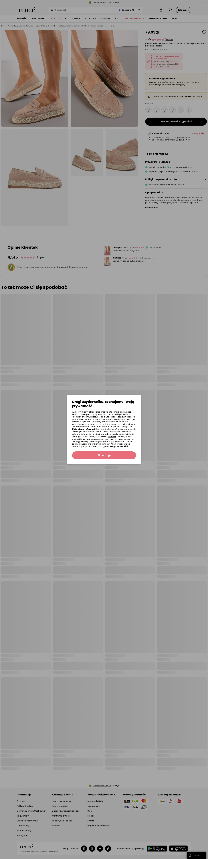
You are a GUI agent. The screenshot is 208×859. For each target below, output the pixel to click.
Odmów (112, 436)
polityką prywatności (116, 446)
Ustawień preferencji (83, 429)
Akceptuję (84, 439)
